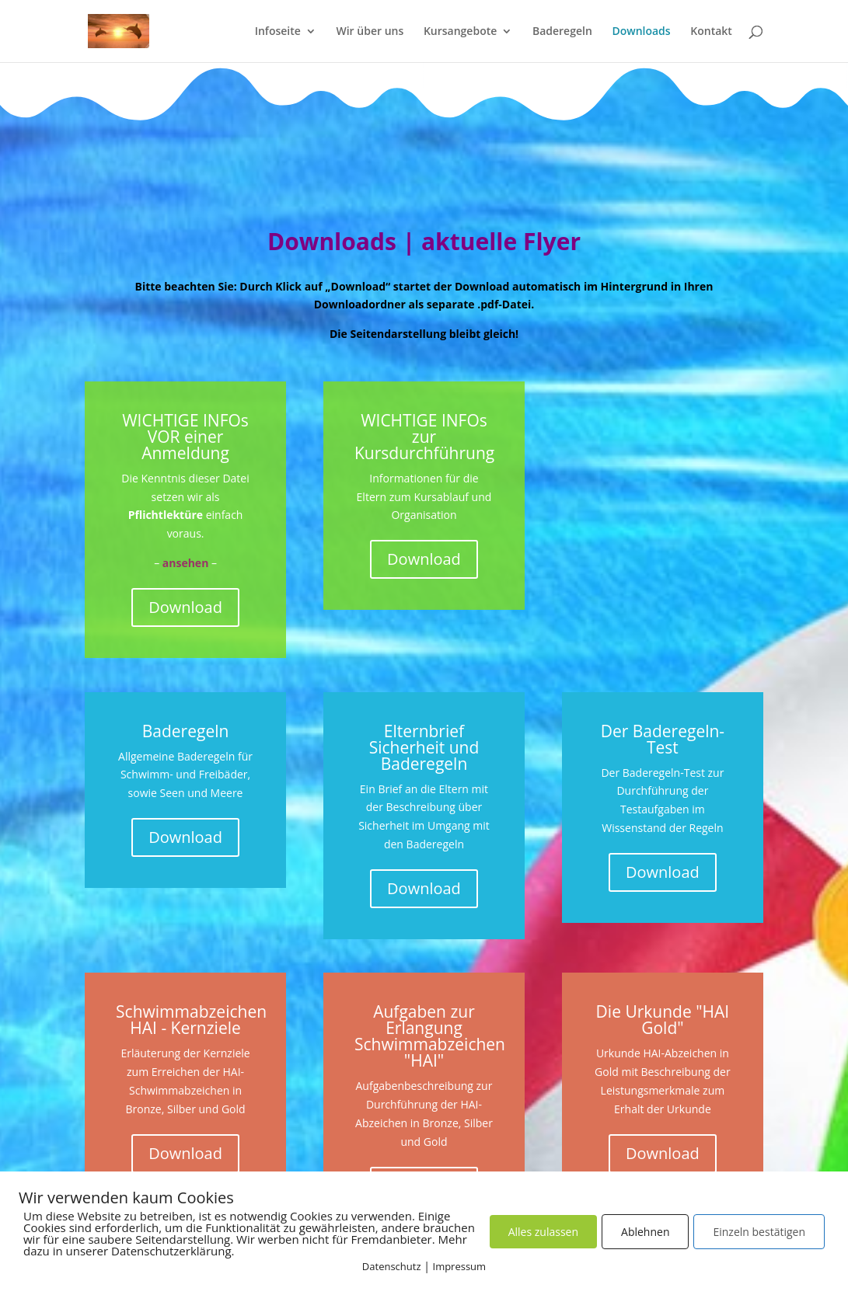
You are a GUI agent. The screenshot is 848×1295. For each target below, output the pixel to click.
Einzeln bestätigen (759, 1231)
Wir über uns (369, 32)
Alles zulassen (543, 1231)
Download (185, 607)
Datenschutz (391, 1266)
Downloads (641, 32)
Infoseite (278, 32)
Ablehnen (645, 1231)
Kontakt (711, 32)
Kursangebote (460, 32)
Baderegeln (562, 32)
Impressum (460, 1266)
